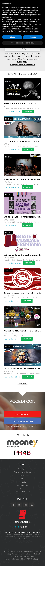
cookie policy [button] (6, 17)
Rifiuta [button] (12, 37)
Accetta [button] (33, 37)
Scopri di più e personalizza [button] (22, 43)
